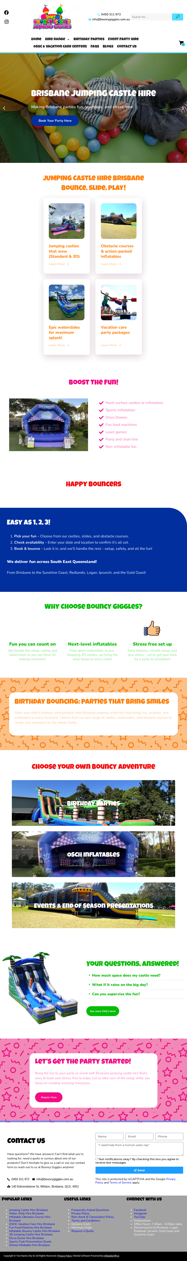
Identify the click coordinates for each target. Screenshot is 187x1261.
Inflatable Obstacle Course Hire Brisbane (29, 1218)
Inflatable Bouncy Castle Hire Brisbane (34, 1231)
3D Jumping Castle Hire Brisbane (31, 1234)
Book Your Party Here (55, 120)
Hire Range (57, 39)
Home (36, 39)
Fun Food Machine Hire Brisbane (30, 1228)
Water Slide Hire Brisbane (26, 1213)
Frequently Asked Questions (90, 1210)
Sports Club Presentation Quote (30, 1242)
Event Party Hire (123, 39)
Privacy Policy (80, 1213)
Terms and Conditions (85, 1221)
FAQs (95, 47)
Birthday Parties (89, 39)
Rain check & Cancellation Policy (92, 1217)
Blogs (108, 47)
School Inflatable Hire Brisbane (29, 1245)
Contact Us (127, 47)
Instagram (140, 1213)
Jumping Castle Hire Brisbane (28, 1210)
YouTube (139, 1217)
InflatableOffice (111, 1255)
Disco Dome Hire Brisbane (26, 1238)
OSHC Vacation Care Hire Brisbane (32, 1224)
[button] (4, 108)
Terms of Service (120, 1183)
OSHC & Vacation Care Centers (60, 47)
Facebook (140, 1210)
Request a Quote (82, 1231)
